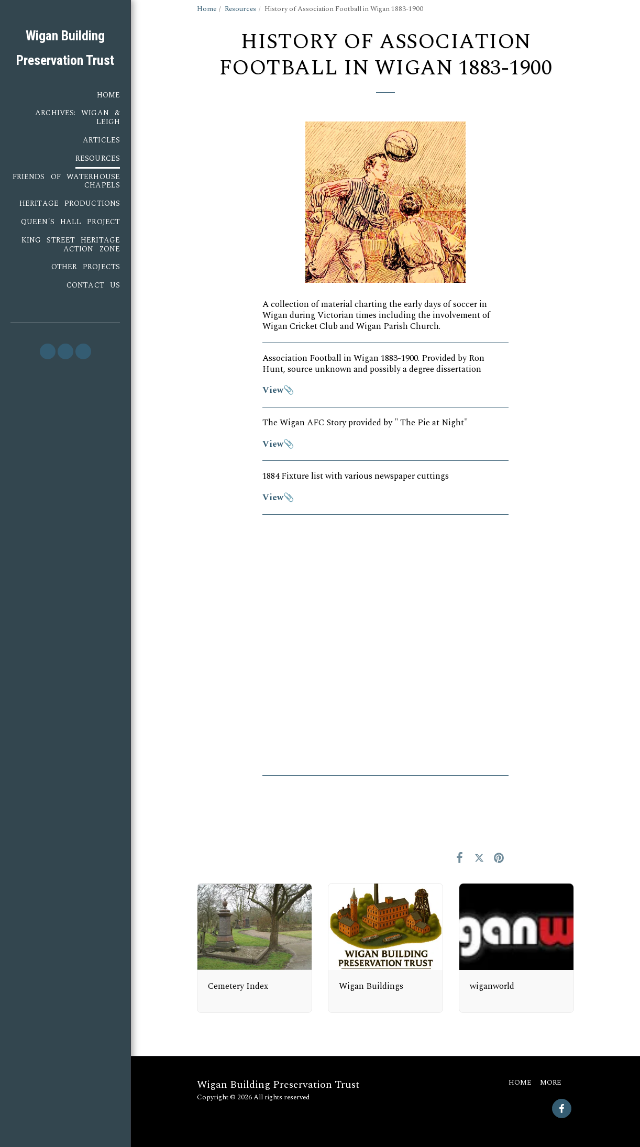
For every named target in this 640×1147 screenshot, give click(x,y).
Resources (240, 9)
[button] (48, 351)
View (272, 390)
